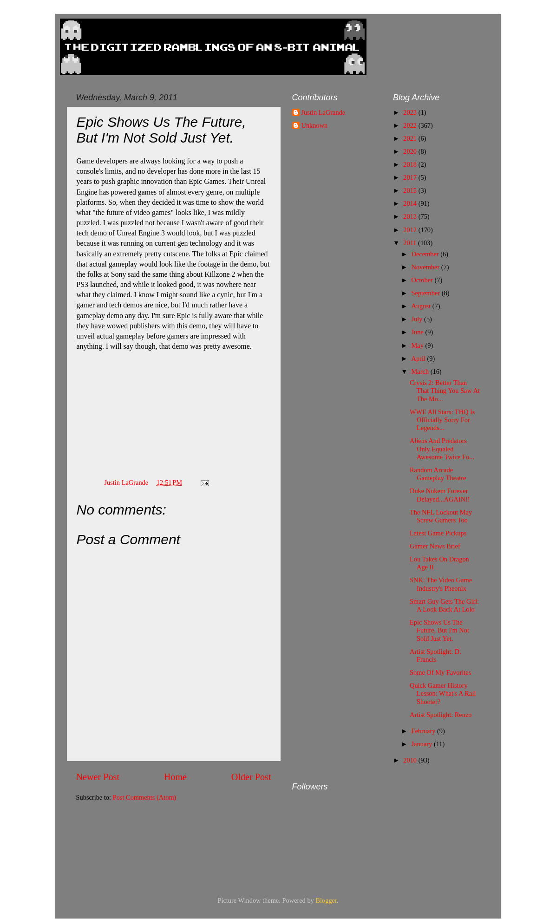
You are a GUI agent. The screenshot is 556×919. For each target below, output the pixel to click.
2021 (410, 138)
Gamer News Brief (435, 546)
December (426, 254)
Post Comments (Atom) (145, 797)
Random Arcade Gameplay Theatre (438, 474)
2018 (410, 164)
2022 (410, 125)
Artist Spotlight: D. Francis (435, 655)
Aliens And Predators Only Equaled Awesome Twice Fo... (442, 449)
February (425, 731)
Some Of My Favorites (440, 672)
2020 (410, 151)
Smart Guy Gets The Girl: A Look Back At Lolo (444, 605)
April (419, 358)
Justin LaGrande (323, 112)
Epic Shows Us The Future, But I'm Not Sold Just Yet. (439, 630)
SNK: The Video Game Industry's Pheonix (441, 584)
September (427, 293)
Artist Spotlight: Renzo (441, 714)
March (421, 371)
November (426, 267)
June (418, 332)
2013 (410, 216)
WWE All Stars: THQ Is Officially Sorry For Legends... (442, 420)
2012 (410, 230)
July (418, 319)
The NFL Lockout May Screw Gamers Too (441, 516)
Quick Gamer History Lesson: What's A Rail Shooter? (443, 693)
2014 (410, 203)
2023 (410, 112)
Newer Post (98, 777)
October (423, 280)
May (418, 345)
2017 (410, 177)
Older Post (251, 777)
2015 (410, 190)
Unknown (314, 125)
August (422, 306)
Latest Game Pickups (438, 533)
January (423, 744)
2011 (410, 243)
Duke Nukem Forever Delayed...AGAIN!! (440, 494)
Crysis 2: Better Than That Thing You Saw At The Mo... (445, 391)
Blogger (326, 900)
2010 (410, 760)
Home (175, 777)
